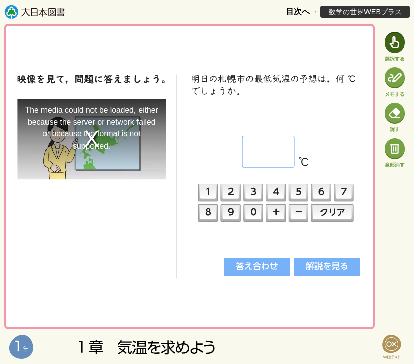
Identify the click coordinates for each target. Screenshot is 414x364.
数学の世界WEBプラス (365, 12)
